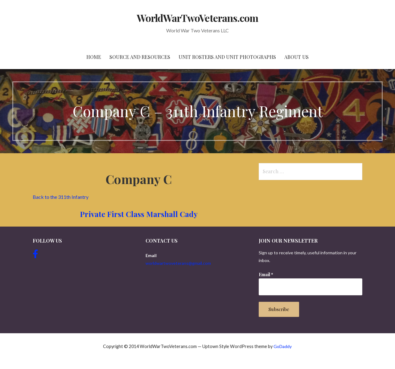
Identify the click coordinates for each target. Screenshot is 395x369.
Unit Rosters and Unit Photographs (227, 57)
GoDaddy (283, 346)
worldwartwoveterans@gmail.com (178, 263)
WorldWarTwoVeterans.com (197, 17)
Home (93, 57)
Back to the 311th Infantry (60, 197)
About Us (296, 57)
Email (266, 274)
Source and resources (139, 57)
